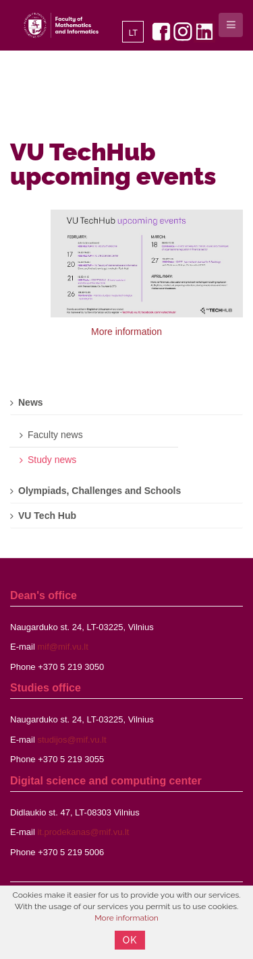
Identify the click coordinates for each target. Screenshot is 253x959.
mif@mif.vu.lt (62, 647)
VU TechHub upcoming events (113, 163)
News (30, 402)
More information (126, 331)
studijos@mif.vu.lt (71, 740)
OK (130, 940)
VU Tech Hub (47, 515)
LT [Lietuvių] (133, 33)
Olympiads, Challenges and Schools (99, 490)
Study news (52, 459)
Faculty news (55, 434)
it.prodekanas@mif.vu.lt (83, 832)
